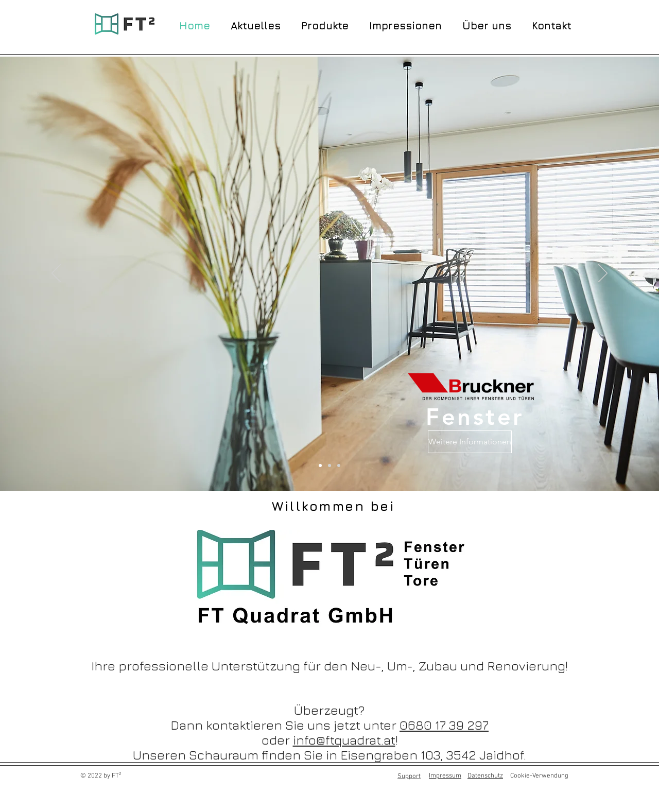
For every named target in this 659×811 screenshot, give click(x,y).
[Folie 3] (329, 465)
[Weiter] (603, 274)
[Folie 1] (320, 465)
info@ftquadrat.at (344, 739)
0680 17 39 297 (444, 724)
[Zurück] (56, 274)
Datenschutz (485, 776)
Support (409, 776)
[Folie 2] (338, 465)
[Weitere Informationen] (470, 441)
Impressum (445, 776)
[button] (325, 24)
